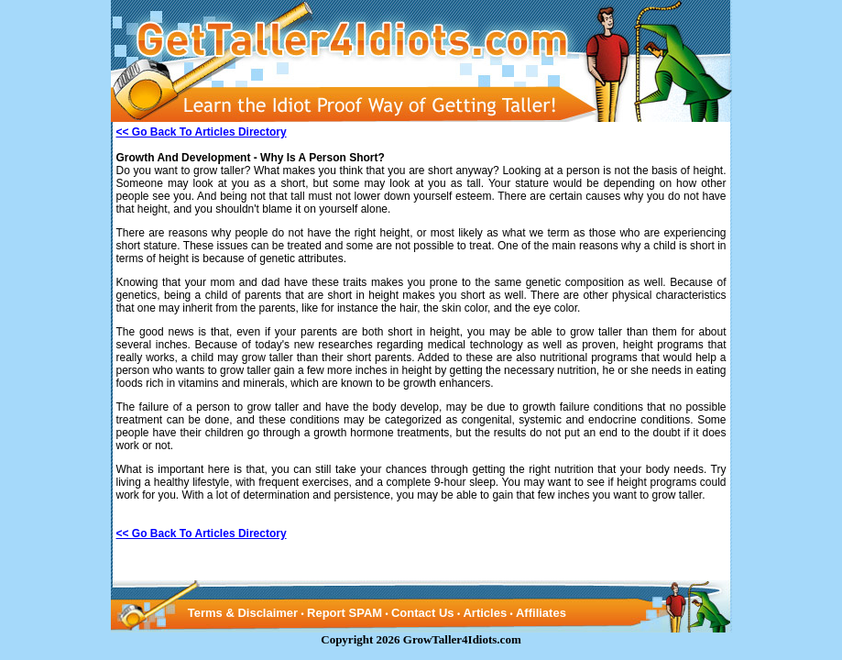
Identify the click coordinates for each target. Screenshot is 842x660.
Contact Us (422, 613)
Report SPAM (344, 613)
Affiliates (541, 613)
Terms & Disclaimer (243, 613)
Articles (485, 613)
